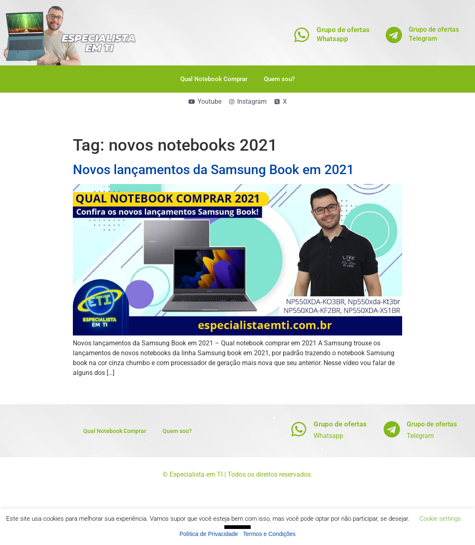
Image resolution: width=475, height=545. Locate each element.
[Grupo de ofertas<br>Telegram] (394, 34)
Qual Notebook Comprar (213, 79)
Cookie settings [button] (440, 518)
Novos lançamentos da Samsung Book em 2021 (213, 169)
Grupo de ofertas (340, 424)
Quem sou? (279, 79)
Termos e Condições (269, 534)
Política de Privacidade (208, 534)
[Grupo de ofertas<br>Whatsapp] (301, 34)
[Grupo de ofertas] (299, 429)
